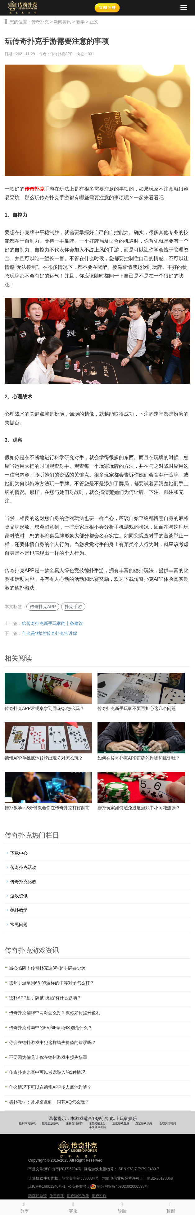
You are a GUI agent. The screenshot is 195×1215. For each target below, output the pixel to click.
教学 (80, 21)
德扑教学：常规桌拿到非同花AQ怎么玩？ (49, 1102)
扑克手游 (73, 606)
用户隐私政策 (78, 1196)
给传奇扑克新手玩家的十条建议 (52, 623)
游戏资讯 (19, 895)
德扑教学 (19, 910)
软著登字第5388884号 (80, 1178)
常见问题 (19, 924)
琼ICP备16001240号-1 (47, 1186)
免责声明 (56, 1196)
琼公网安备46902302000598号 (119, 1186)
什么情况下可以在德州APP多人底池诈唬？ (50, 1087)
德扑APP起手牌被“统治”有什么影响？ (45, 997)
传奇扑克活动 (23, 867)
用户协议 (99, 1196)
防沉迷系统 (37, 1196)
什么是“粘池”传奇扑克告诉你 (49, 633)
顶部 (170, 1206)
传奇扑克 (40, 21)
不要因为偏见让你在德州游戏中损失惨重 (48, 1057)
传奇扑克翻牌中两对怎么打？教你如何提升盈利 (54, 1012)
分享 (24, 1206)
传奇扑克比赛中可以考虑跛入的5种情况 (47, 1072)
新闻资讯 (62, 21)
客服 (73, 1206)
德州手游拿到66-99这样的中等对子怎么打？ (51, 982)
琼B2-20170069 (160, 1178)
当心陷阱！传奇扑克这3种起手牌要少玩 (47, 967)
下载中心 (19, 853)
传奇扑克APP (43, 606)
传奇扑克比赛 (23, 881)
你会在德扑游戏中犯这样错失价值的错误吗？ (52, 1042)
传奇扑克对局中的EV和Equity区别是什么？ (50, 1027)
